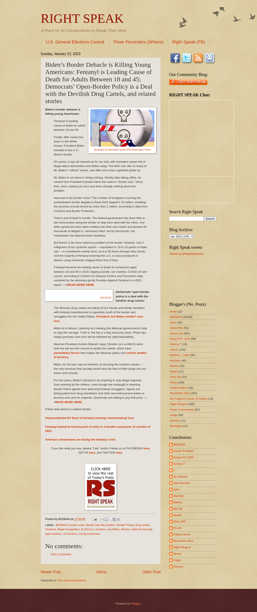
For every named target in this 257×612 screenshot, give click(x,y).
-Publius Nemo (178, 387)
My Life (177, 508)
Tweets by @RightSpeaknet (186, 253)
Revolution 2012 (183, 540)
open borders (53, 533)
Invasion (101, 529)
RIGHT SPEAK (82, 18)
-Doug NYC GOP (179, 338)
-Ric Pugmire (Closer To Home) (188, 398)
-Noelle (173, 371)
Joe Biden (113, 529)
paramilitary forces (67, 352)
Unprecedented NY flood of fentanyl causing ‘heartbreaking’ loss (89, 418)
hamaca (178, 566)
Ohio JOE (179, 521)
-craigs (173, 415)
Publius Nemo (182, 534)
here (146, 448)
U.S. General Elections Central (75, 42)
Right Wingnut (182, 547)
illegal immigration (68, 529)
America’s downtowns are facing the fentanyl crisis (80, 439)
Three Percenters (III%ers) (138, 42)
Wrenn (177, 553)
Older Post (151, 572)
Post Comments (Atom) (72, 580)
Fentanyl (50, 529)
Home (101, 572)
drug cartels (142, 525)
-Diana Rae (176, 327)
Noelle (177, 515)
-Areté (173, 311)
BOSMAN (179, 444)
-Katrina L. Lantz (179, 355)
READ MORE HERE (80, 284)
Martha (177, 502)
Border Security (95, 525)
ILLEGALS (87, 529)
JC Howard (180, 476)
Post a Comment (61, 554)
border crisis (76, 525)
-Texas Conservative (181, 409)
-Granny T (175, 344)
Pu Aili (177, 528)
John (176, 489)
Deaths (110, 525)
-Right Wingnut (178, 404)
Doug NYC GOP (183, 457)
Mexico (125, 529)
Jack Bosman (181, 483)
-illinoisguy (175, 425)
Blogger (135, 603)
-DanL (173, 322)
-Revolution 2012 (179, 393)
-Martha (174, 366)
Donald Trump (125, 525)
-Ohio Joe (175, 376)
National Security (141, 529)
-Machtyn (175, 360)
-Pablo (173, 382)
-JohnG (173, 349)
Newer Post (51, 572)
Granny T (179, 463)
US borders (70, 533)
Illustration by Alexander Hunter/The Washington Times (122, 149)
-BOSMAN (61, 525)
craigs (177, 560)
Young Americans (89, 533)
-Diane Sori (176, 333)
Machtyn (178, 495)
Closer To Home (183, 451)
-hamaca (174, 420)
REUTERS (105, 297)
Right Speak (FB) (188, 42)
